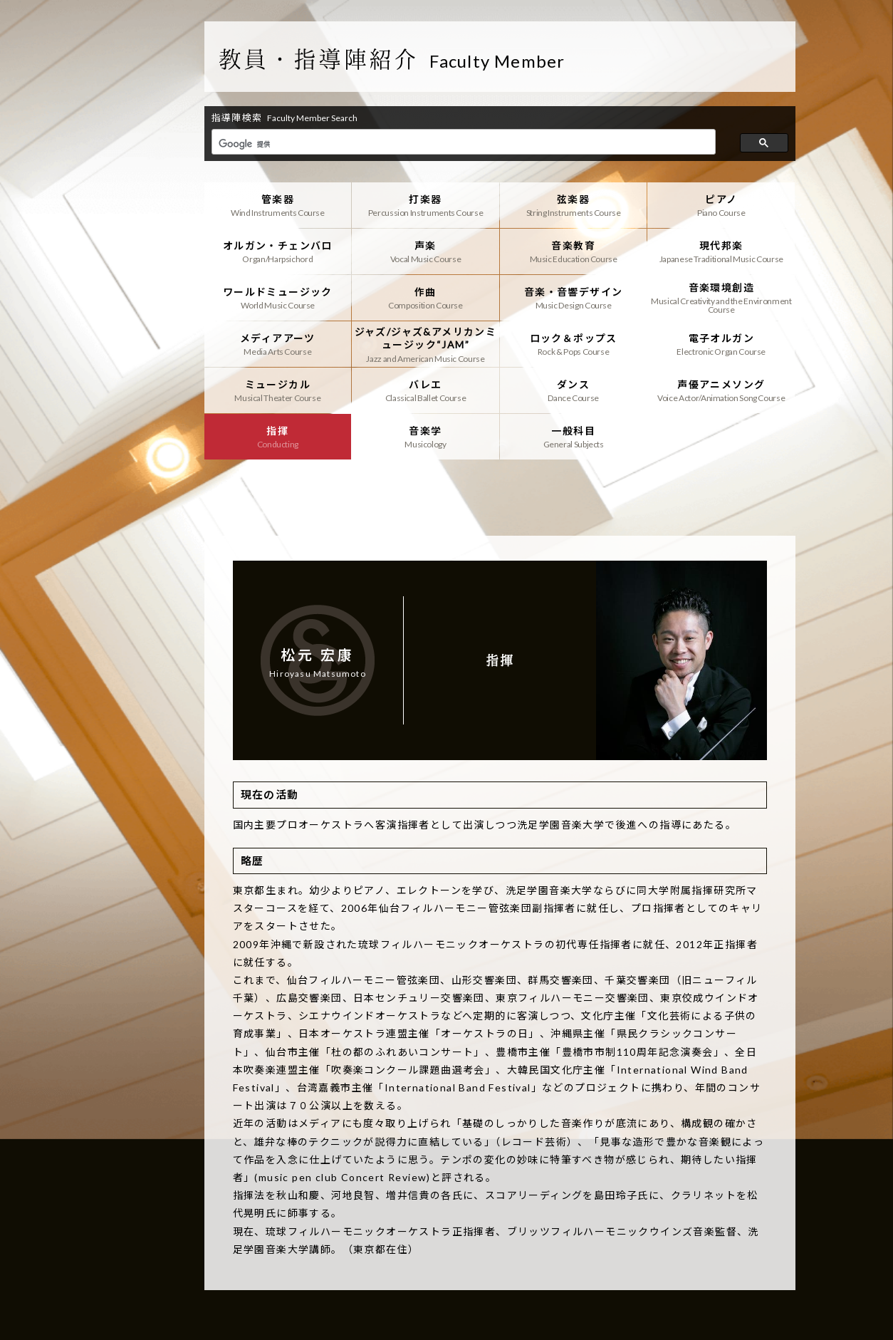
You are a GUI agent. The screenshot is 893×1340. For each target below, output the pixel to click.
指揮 (278, 437)
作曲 (425, 298)
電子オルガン (721, 344)
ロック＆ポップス (573, 344)
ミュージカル (278, 390)
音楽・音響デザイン (573, 298)
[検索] (462, 143)
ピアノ (721, 205)
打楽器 (425, 205)
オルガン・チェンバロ (278, 251)
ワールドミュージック (278, 298)
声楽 (425, 251)
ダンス (573, 390)
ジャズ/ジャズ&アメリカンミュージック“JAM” (425, 344)
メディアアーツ (278, 344)
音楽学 (425, 437)
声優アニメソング (721, 390)
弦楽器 (573, 205)
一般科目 (573, 437)
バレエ (425, 390)
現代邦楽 (721, 251)
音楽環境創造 (721, 297)
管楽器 (278, 205)
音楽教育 (573, 251)
